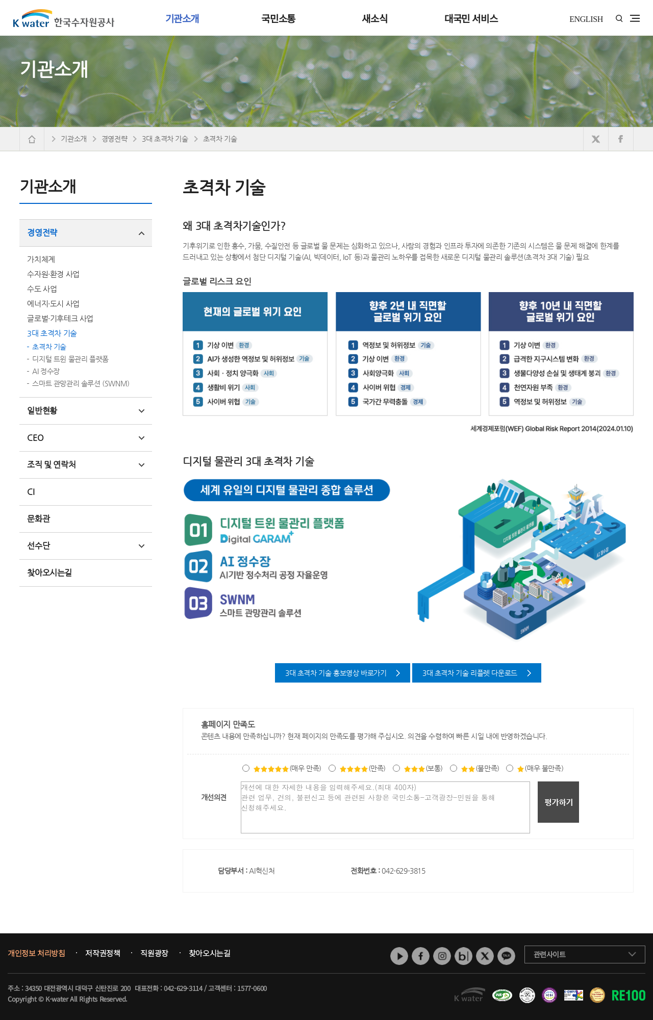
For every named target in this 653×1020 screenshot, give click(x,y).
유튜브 (399, 956)
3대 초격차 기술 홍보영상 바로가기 (335, 673)
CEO (85, 437)
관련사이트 (550, 954)
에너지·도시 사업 (53, 303)
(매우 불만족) (540, 768)
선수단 (85, 546)
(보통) (423, 768)
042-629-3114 (183, 988)
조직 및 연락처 (85, 464)
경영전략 (85, 233)
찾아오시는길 (49, 573)
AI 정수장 (46, 371)
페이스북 (421, 956)
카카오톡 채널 (506, 956)
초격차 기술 (49, 347)
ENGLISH (586, 19)
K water (64, 18)
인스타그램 (442, 956)
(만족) (362, 768)
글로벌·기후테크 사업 (60, 318)
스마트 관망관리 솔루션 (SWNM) (80, 383)
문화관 (38, 519)
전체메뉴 (635, 18)
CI (30, 491)
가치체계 (41, 259)
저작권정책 (102, 953)
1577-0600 (251, 988)
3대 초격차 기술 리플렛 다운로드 (469, 673)
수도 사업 (42, 288)
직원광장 (154, 953)
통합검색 (619, 18)
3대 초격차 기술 (52, 333)
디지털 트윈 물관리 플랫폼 (70, 359)
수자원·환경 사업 (53, 274)
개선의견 (214, 797)
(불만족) (480, 768)
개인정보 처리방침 (36, 953)
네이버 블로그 (463, 956)
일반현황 (85, 410)
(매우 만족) (287, 768)
